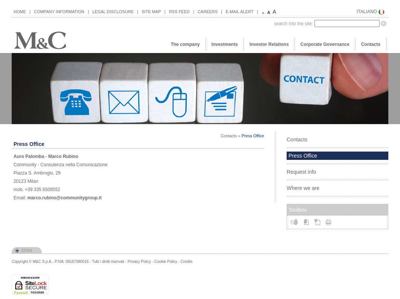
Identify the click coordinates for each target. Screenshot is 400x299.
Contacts (370, 44)
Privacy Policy (139, 262)
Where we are (303, 188)
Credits (186, 262)
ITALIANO (367, 11)
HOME (20, 11)
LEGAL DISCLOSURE (113, 11)
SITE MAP (151, 11)
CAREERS (208, 11)
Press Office (252, 136)
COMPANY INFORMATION (59, 11)
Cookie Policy (165, 262)
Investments (225, 44)
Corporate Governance (325, 44)
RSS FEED (179, 11)
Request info (301, 172)
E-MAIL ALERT (239, 11)
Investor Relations (269, 44)
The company (185, 44)
